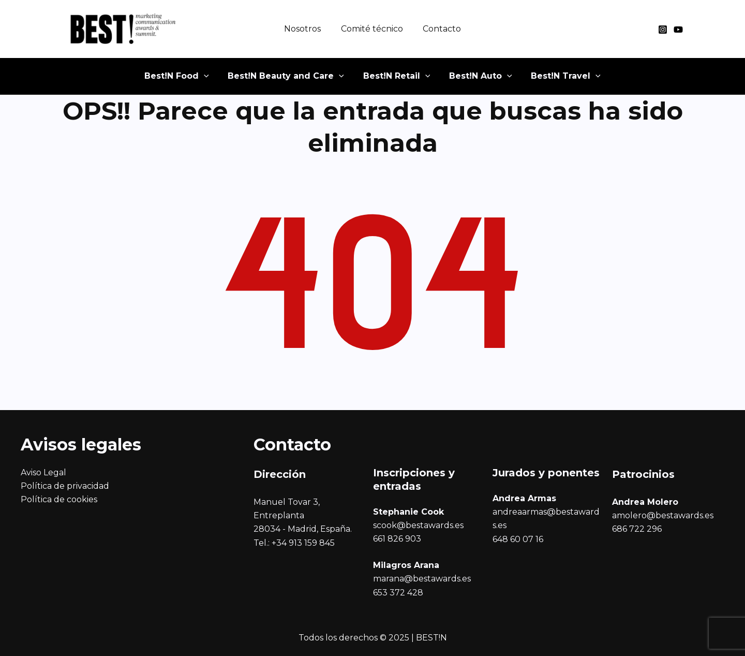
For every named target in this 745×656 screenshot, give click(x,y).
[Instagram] (662, 29)
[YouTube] (678, 29)
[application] (221, 80)
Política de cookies (59, 499)
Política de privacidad (65, 486)
